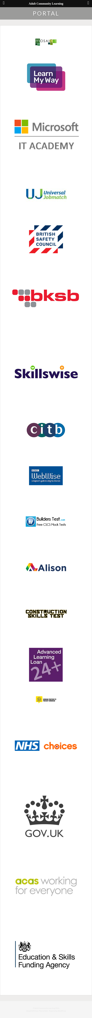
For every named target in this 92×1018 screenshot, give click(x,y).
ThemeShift (43, 1011)
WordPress (62, 1011)
